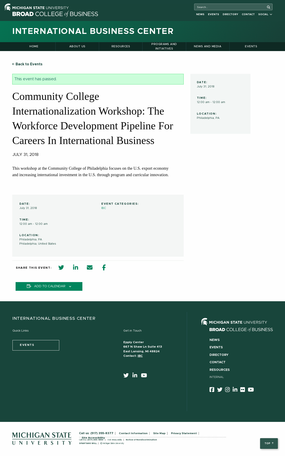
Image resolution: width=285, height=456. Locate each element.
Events (213, 14)
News (200, 14)
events (27, 345)
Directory (230, 14)
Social (265, 14)
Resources (121, 46)
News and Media (207, 46)
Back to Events (27, 64)
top (269, 443)
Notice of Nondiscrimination (141, 440)
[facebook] (213, 390)
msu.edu (117, 440)
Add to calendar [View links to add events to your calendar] (49, 286)
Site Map (159, 433)
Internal (217, 377)
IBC (103, 208)
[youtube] (145, 376)
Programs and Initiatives (164, 46)
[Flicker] (244, 390)
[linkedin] (136, 376)
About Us (77, 46)
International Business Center (93, 31)
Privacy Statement (184, 433)
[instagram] (229, 390)
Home (33, 46)
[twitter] (127, 376)
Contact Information (133, 433)
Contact (248, 14)
